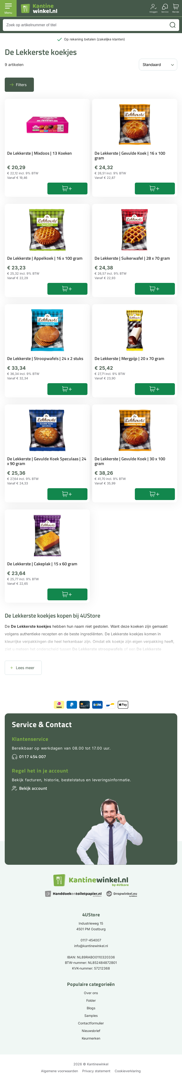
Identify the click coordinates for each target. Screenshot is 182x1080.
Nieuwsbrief (91, 1031)
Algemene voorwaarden (59, 1071)
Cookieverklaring (128, 1071)
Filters (21, 84)
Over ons (91, 993)
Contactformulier (91, 1023)
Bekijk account (33, 788)
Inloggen (154, 12)
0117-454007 (91, 940)
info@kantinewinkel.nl (91, 946)
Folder (91, 1000)
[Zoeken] (172, 25)
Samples (91, 1016)
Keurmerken (91, 1038)
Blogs (91, 1008)
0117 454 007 (32, 756)
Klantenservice (30, 739)
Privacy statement (96, 1071)
